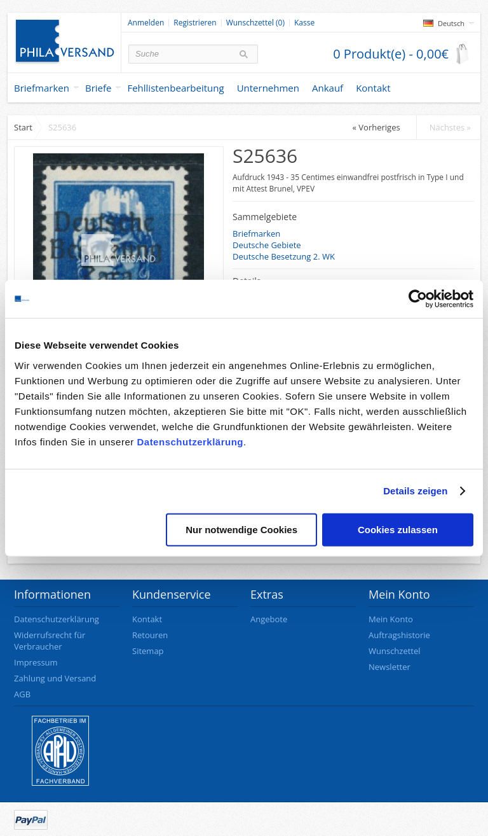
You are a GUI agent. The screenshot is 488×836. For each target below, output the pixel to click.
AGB (22, 694)
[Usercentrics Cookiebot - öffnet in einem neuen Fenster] (417, 299)
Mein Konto (391, 619)
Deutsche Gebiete (267, 245)
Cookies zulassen (398, 529)
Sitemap (148, 651)
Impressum (36, 662)
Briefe (98, 87)
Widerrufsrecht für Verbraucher (49, 640)
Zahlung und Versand (55, 678)
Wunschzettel (395, 651)
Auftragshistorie (399, 635)
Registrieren (194, 23)
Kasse (304, 23)
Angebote (268, 619)
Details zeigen (415, 490)
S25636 (62, 127)
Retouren (150, 635)
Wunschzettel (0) (255, 23)
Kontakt (147, 619)
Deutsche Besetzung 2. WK (284, 256)
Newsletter (389, 666)
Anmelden (146, 23)
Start (23, 127)
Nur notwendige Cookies (241, 529)
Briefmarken (41, 87)
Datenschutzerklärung (190, 441)
